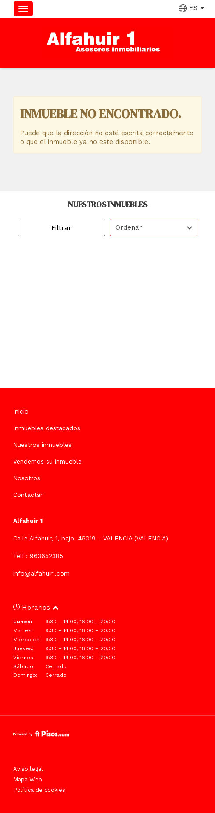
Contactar (28, 494)
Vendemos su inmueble (47, 461)
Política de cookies (39, 790)
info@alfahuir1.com (41, 573)
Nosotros (26, 478)
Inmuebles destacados (46, 428)
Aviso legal (28, 769)
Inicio (21, 411)
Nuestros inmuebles (42, 444)
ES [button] (192, 8)
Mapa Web (27, 779)
